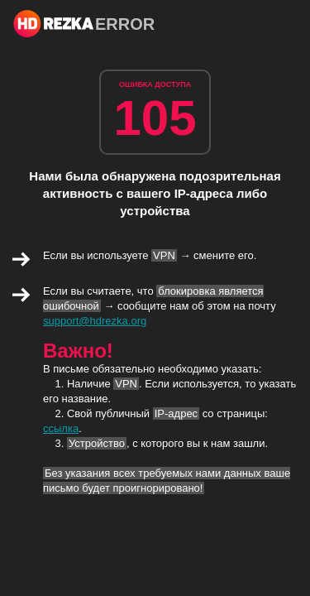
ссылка (61, 428)
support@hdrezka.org (94, 321)
